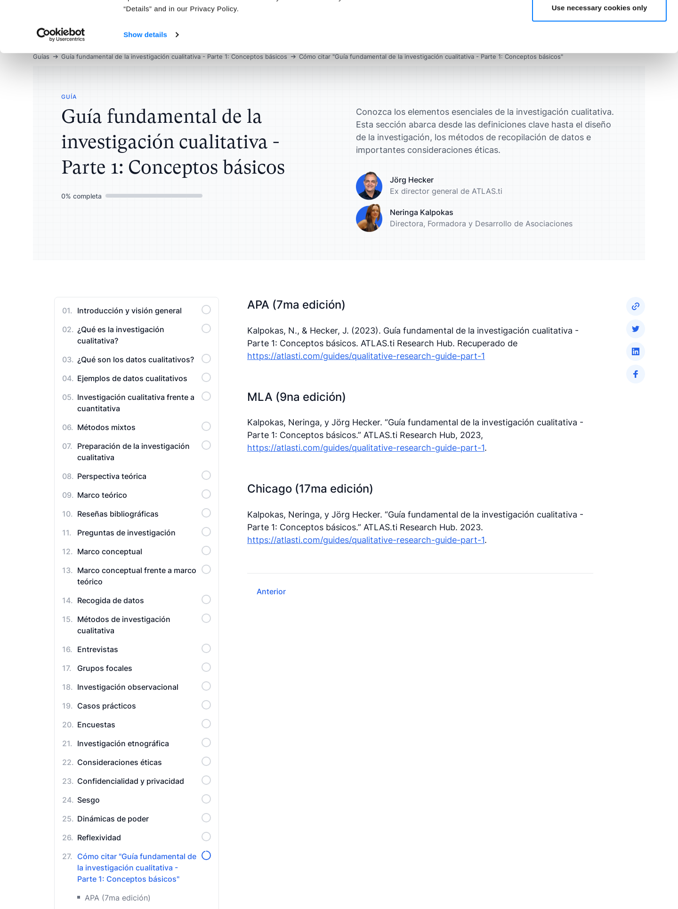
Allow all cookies (600, 25)
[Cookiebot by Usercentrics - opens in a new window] (61, 83)
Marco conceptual (144, 551)
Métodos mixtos (144, 427)
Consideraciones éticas (144, 762)
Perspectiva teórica (144, 475)
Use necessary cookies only (599, 56)
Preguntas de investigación (144, 532)
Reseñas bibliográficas (144, 513)
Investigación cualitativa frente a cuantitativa (144, 402)
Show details (145, 83)
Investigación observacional (144, 686)
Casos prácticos (144, 705)
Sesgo (144, 799)
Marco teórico (144, 494)
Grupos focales (144, 667)
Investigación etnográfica (144, 743)
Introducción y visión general (144, 310)
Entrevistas (144, 649)
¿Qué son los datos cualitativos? (144, 359)
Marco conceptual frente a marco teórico (144, 575)
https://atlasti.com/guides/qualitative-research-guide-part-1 (366, 356)
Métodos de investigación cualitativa (144, 624)
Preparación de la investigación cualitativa (144, 451)
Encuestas (144, 724)
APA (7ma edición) (118, 897)
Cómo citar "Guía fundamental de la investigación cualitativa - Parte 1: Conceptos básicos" (144, 867)
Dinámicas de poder (144, 818)
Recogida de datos (144, 600)
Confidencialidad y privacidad (144, 780)
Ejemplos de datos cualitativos (144, 378)
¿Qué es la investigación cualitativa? (144, 334)
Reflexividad (144, 837)
